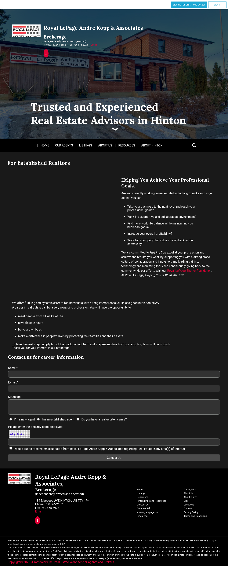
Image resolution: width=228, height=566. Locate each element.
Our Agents (64, 145)
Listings (85, 145)
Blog (186, 501)
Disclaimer (142, 516)
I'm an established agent (58, 419)
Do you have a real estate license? (104, 419)
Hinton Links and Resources (151, 501)
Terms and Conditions (195, 516)
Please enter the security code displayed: (35, 427)
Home (45, 145)
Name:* (13, 368)
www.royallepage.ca (147, 512)
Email (94, 44)
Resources (126, 145)
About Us (105, 145)
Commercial (143, 508)
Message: (14, 397)
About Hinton (151, 145)
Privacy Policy (191, 512)
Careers (188, 508)
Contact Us (143, 504)
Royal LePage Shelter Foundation (189, 270)
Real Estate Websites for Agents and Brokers (84, 562)
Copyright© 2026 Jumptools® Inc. (30, 562)
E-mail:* (13, 382)
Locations (189, 504)
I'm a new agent (24, 419)
